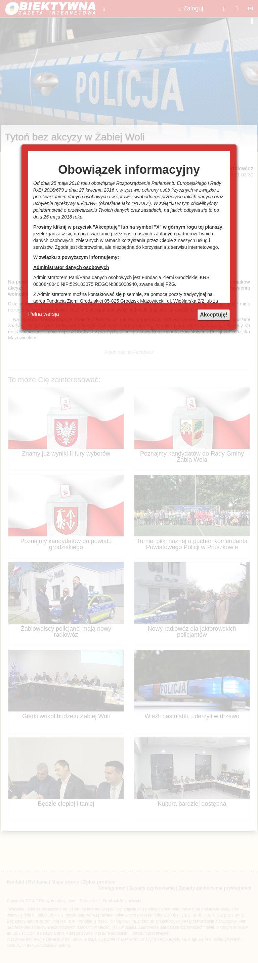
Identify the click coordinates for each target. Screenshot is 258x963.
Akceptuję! (213, 315)
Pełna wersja (43, 314)
